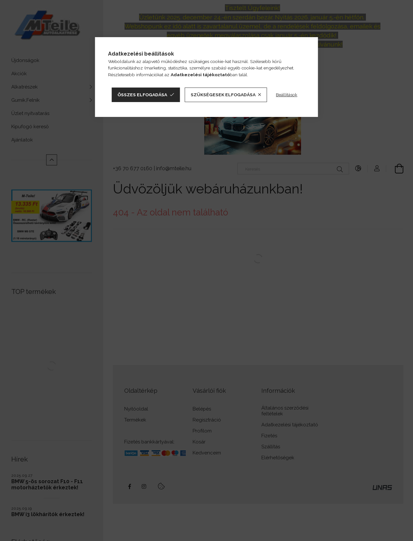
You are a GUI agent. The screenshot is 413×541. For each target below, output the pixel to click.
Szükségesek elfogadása (223, 94)
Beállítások (286, 94)
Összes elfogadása (142, 94)
